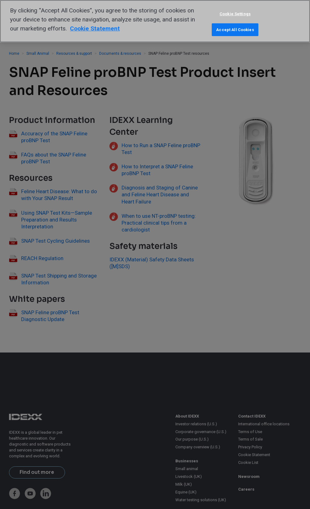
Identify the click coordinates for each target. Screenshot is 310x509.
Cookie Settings (235, 14)
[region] (155, 21)
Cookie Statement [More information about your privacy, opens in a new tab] (95, 28)
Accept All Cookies (235, 29)
